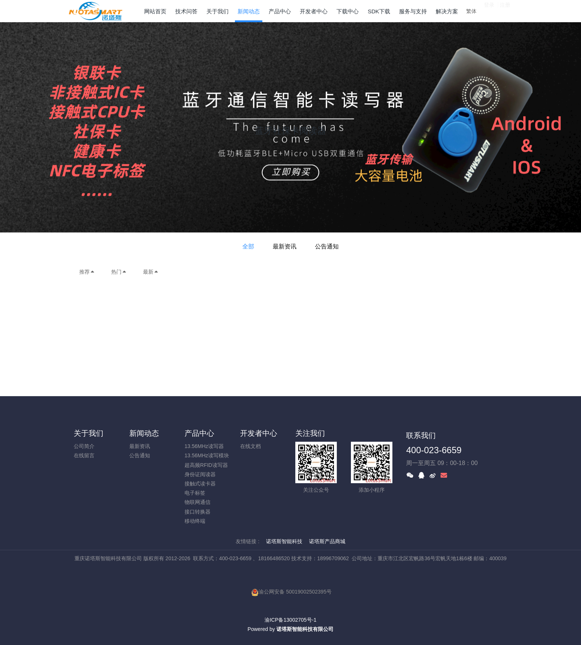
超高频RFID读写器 (206, 465)
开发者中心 (258, 433)
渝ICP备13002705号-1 (290, 620)
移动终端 (195, 521)
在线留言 (84, 455)
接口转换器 (197, 512)
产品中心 (199, 433)
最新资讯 (284, 246)
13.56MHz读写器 (204, 446)
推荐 (87, 272)
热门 (119, 272)
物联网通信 (197, 502)
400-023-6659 (433, 450)
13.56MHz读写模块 (207, 455)
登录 (489, 11)
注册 (505, 11)
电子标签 (195, 493)
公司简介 (84, 446)
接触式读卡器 (200, 484)
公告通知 (327, 246)
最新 (151, 272)
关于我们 (88, 433)
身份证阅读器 (200, 474)
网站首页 (155, 11)
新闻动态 (144, 433)
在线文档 (250, 446)
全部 (248, 246)
